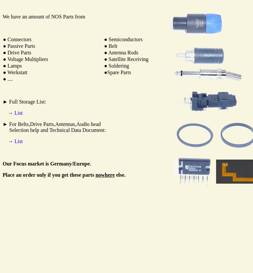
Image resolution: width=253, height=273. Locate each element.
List (18, 113)
